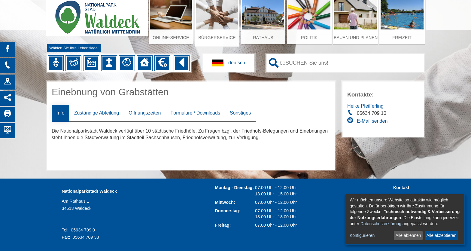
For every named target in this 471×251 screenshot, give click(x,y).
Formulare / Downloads (195, 112)
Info (60, 112)
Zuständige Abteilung (96, 112)
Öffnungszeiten (145, 112)
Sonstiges (240, 112)
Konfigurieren (362, 235)
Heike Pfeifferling (365, 106)
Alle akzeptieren (442, 235)
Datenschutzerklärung (380, 223)
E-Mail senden (372, 121)
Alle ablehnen (408, 235)
